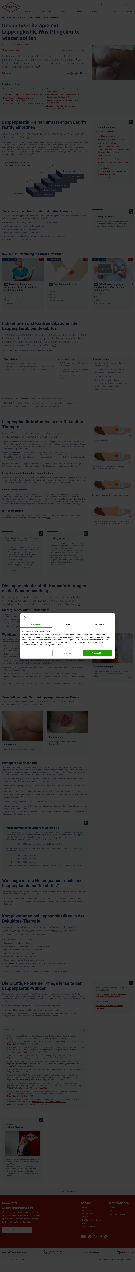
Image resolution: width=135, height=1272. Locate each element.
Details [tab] (67, 624)
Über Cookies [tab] (99, 624)
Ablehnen (67, 653)
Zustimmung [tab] (36, 624)
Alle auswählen (97, 653)
